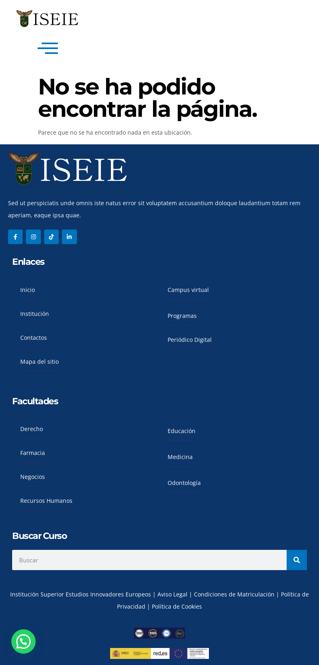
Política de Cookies (177, 606)
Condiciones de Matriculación (234, 594)
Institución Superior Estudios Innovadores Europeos (81, 594)
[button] (23, 641)
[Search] (297, 560)
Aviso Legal (173, 594)
